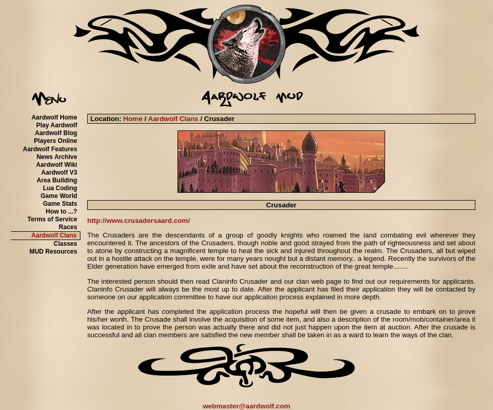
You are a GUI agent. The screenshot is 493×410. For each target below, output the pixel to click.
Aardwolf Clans (53, 235)
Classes (65, 243)
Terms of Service (52, 219)
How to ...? (61, 211)
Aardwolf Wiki (56, 164)
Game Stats (60, 203)
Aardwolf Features (50, 149)
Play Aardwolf (56, 125)
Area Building (57, 180)
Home (133, 119)
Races (68, 227)
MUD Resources (53, 251)
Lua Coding (60, 188)
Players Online (55, 140)
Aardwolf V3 (59, 172)
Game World (58, 196)
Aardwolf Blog (56, 133)
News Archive (56, 157)
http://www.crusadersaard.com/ (138, 220)
